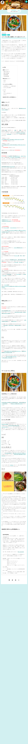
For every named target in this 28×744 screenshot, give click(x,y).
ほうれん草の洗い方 (8, 93)
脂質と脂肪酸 (6, 73)
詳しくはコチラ (21, 551)
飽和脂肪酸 (6, 74)
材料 (5, 91)
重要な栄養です (7, 71)
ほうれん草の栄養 (7, 87)
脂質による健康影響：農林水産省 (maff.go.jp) (13, 291)
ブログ (8, 34)
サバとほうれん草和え (7, 84)
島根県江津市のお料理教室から (9, 97)
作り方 (5, 94)
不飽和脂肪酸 (6, 76)
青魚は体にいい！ (7, 78)
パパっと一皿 (4, 34)
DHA (5, 80)
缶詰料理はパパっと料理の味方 (10, 86)
